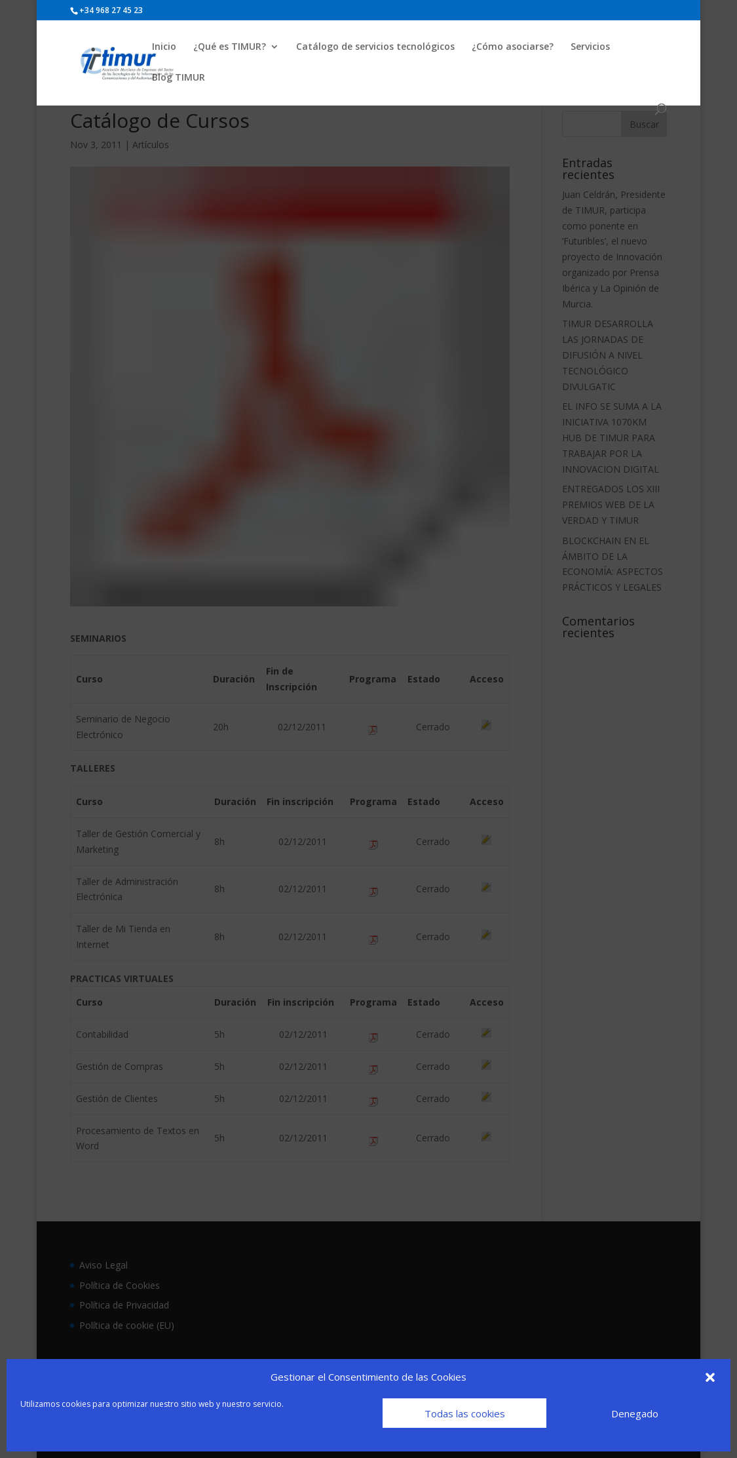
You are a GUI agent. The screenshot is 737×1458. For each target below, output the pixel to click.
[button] (710, 1377)
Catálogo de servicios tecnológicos (375, 47)
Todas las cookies (465, 1413)
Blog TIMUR (178, 78)
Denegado (634, 1413)
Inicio (164, 47)
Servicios (590, 47)
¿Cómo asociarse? (513, 47)
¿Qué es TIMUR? (229, 47)
